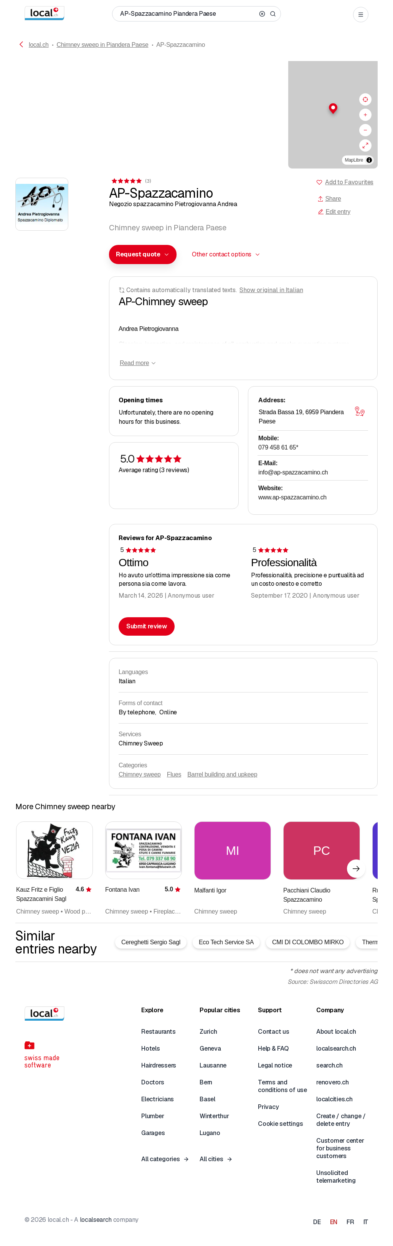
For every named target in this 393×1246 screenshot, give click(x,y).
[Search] (272, 13)
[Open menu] (360, 14)
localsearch (96, 1220)
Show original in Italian (271, 290)
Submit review (146, 626)
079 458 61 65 (278, 447)
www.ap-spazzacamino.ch (292, 497)
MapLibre (354, 160)
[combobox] (143, 254)
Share (329, 198)
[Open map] (359, 411)
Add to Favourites (349, 182)
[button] (196, 108)
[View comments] (130, 181)
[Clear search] (262, 13)
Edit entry (334, 211)
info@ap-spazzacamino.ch (293, 472)
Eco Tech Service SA (226, 942)
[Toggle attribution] (369, 160)
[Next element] (356, 868)
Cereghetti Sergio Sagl (150, 942)
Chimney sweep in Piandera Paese (102, 44)
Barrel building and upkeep (222, 774)
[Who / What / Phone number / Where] (188, 13)
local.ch (39, 44)
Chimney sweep (140, 774)
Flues (174, 774)
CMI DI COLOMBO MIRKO (308, 942)
